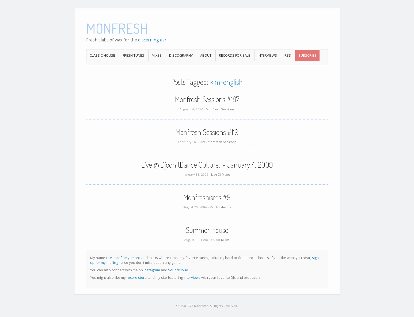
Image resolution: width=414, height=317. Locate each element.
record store (137, 277)
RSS (287, 55)
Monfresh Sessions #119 (207, 132)
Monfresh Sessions (220, 109)
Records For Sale (234, 55)
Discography (181, 55)
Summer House (207, 230)
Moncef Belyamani (124, 257)
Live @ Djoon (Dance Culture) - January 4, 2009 (207, 164)
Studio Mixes (220, 240)
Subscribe (307, 55)
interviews (192, 277)
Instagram (152, 270)
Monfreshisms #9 (207, 197)
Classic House (102, 55)
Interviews (267, 55)
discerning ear (152, 40)
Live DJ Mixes (220, 174)
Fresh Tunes (133, 55)
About (205, 55)
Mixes (157, 55)
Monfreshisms (220, 207)
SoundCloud (178, 270)
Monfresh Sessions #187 (207, 99)
